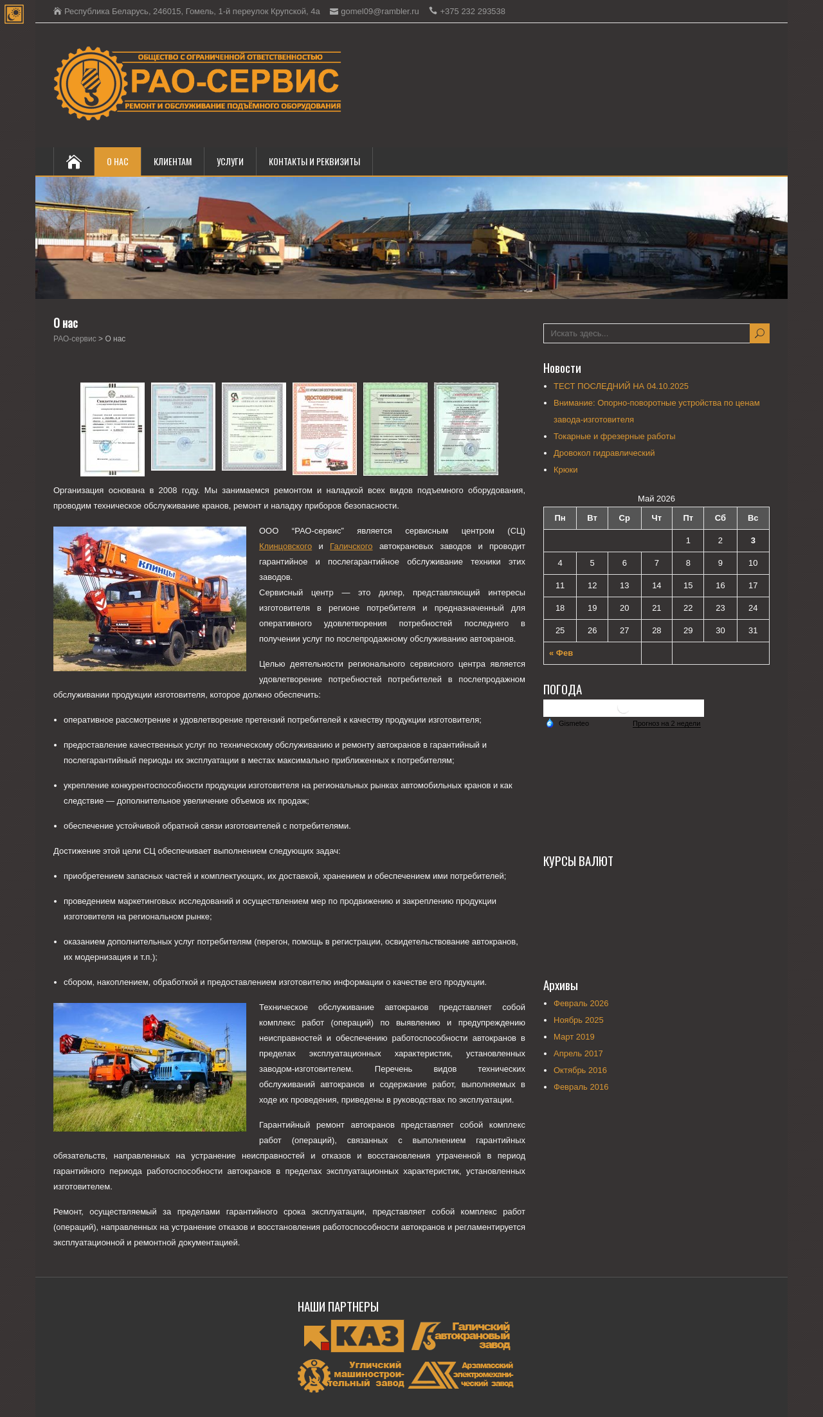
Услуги (230, 161)
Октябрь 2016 (580, 1070)
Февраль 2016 (581, 1087)
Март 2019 (574, 1037)
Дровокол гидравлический (604, 453)
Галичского (351, 546)
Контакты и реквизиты (314, 161)
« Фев (561, 653)
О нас (118, 161)
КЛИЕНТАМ (173, 161)
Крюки (566, 469)
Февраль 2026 (581, 1003)
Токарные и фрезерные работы (614, 436)
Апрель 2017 (578, 1053)
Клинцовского (285, 546)
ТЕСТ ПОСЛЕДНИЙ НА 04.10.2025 (621, 386)
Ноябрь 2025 (579, 1020)
